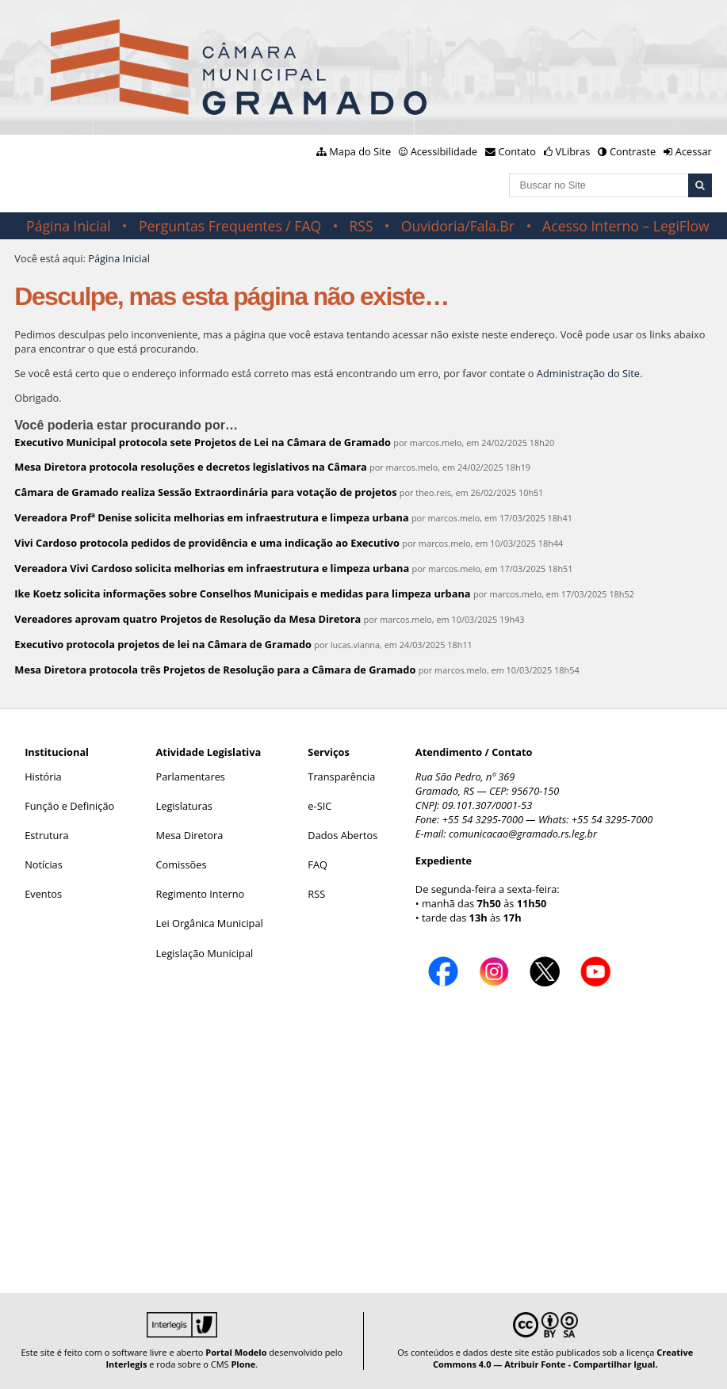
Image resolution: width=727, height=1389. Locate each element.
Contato (518, 151)
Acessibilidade (444, 151)
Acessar (693, 151)
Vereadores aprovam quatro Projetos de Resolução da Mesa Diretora (187, 619)
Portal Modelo (235, 1352)
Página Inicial (68, 225)
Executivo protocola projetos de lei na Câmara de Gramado (163, 644)
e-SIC (319, 806)
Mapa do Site (360, 151)
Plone (243, 1364)
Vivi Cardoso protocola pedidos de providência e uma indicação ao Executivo (207, 543)
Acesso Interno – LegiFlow (626, 225)
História (43, 776)
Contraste (633, 151)
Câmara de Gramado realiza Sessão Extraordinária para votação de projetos (205, 492)
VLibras (573, 151)
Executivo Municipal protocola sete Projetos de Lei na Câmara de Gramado (202, 442)
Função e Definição (69, 806)
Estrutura (47, 835)
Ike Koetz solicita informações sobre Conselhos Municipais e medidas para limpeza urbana (242, 593)
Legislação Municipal (205, 953)
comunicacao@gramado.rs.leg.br (523, 833)
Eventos (43, 894)
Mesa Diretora (190, 835)
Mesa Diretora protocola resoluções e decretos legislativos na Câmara (190, 467)
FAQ (317, 864)
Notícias (44, 864)
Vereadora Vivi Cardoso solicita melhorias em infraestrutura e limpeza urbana (211, 568)
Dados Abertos (342, 835)
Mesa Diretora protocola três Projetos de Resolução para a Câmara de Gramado (214, 669)
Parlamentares (190, 776)
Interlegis (126, 1364)
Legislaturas (184, 806)
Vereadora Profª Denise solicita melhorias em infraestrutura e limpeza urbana (211, 517)
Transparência (341, 776)
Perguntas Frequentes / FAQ (230, 225)
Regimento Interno (200, 894)
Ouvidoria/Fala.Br (458, 225)
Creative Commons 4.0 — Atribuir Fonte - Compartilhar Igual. (563, 1358)
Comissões (181, 864)
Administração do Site (588, 373)
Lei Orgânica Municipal (209, 923)
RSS (361, 225)
